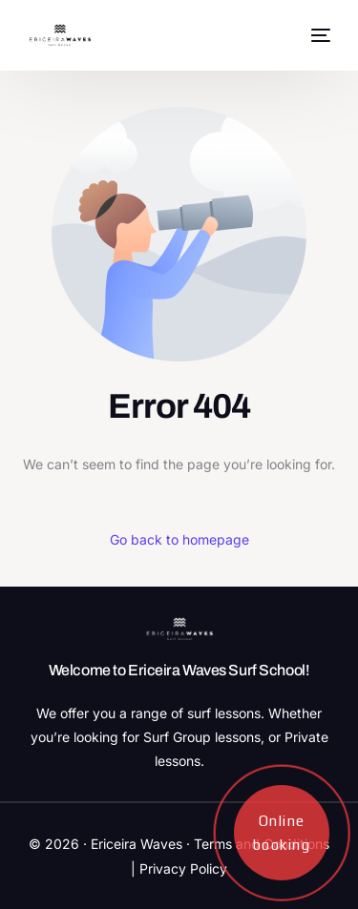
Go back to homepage (179, 539)
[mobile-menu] (318, 35)
